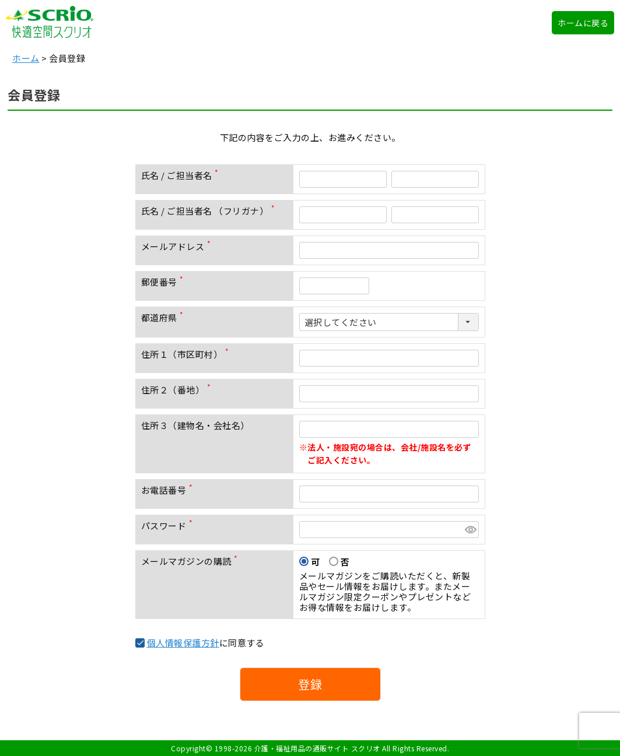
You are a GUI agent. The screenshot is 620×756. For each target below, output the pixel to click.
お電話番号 (169, 490)
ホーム (26, 58)
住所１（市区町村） (187, 354)
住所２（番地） (178, 390)
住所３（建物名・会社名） (195, 425)
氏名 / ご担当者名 (182, 175)
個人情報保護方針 (183, 643)
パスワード (169, 525)
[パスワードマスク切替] (470, 529)
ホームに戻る (583, 23)
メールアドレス (178, 246)
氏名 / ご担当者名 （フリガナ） (210, 211)
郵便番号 (164, 282)
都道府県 (164, 317)
